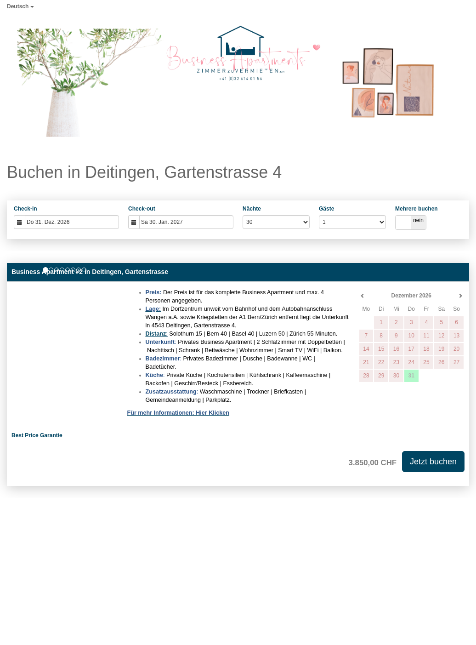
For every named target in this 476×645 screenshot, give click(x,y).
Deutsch (20, 6)
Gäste (326, 208)
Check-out (141, 208)
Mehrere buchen (416, 208)
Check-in (25, 208)
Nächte (252, 208)
